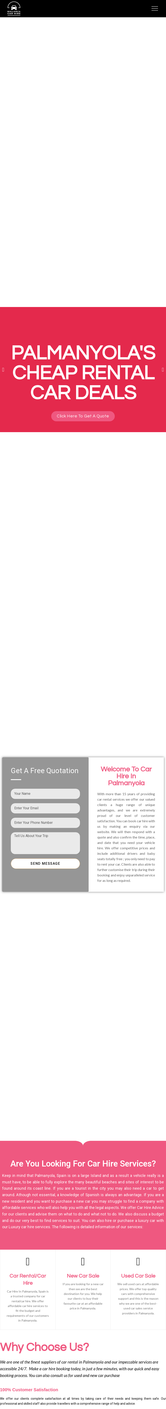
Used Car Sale (138, 1276)
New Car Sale (83, 1276)
